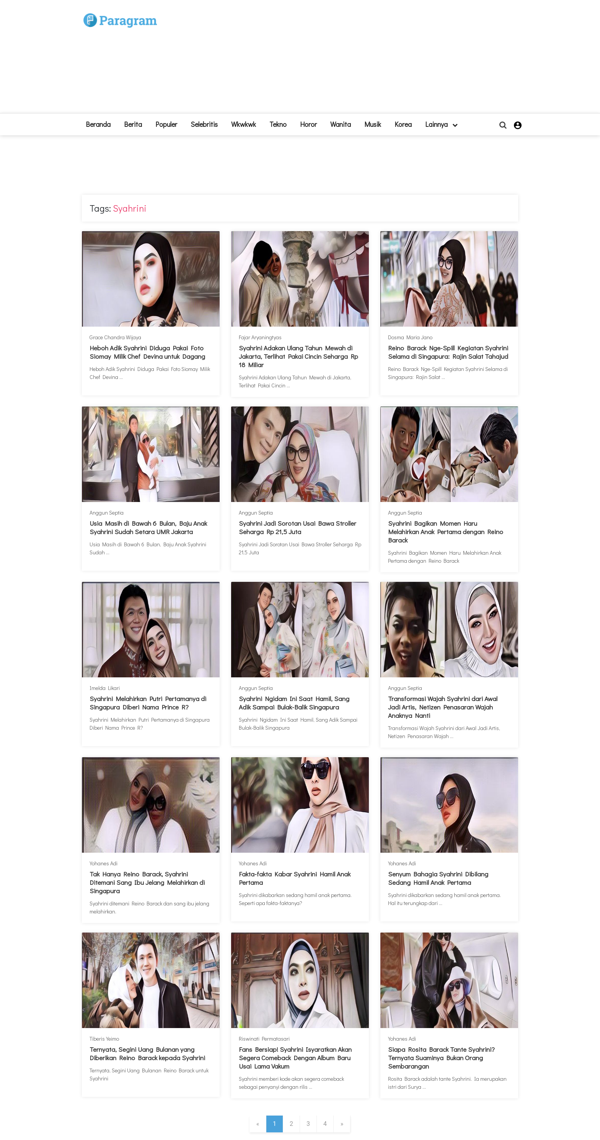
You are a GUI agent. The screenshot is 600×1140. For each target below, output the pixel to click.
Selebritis (204, 124)
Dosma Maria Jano (410, 337)
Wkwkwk (243, 124)
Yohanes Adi (103, 863)
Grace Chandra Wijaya (115, 337)
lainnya (441, 124)
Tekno (278, 124)
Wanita (340, 124)
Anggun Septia (107, 512)
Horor (308, 124)
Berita (133, 124)
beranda (98, 124)
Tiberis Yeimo (104, 1038)
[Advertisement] (356, 59)
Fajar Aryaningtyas (260, 337)
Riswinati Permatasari (264, 1038)
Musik (372, 124)
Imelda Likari (105, 687)
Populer (166, 124)
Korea (403, 124)
